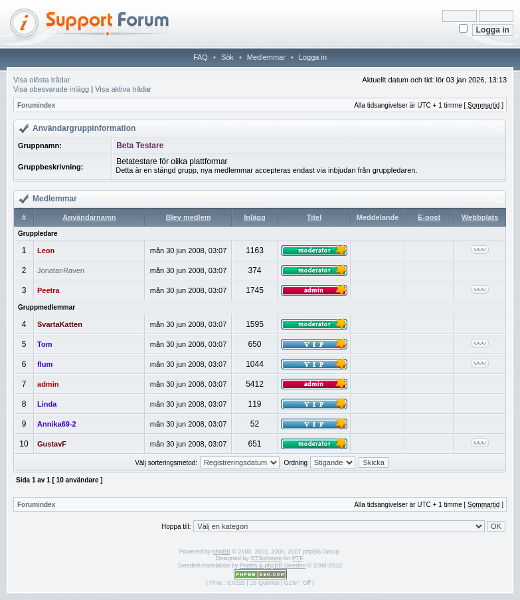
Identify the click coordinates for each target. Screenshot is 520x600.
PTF (297, 558)
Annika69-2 (56, 424)
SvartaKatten (59, 324)
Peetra (48, 290)
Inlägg (254, 217)
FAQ (200, 57)
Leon (45, 250)
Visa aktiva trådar (123, 89)
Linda (46, 404)
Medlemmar (266, 57)
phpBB (221, 551)
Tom (44, 344)
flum (44, 364)
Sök (227, 57)
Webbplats (480, 217)
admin (47, 384)
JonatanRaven (60, 270)
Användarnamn (89, 217)
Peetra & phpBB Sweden (273, 565)
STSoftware (266, 558)
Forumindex (36, 105)
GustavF (51, 444)
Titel (314, 217)
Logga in (313, 57)
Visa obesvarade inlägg (51, 89)
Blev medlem (188, 217)
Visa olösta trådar (41, 80)
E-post (429, 217)
